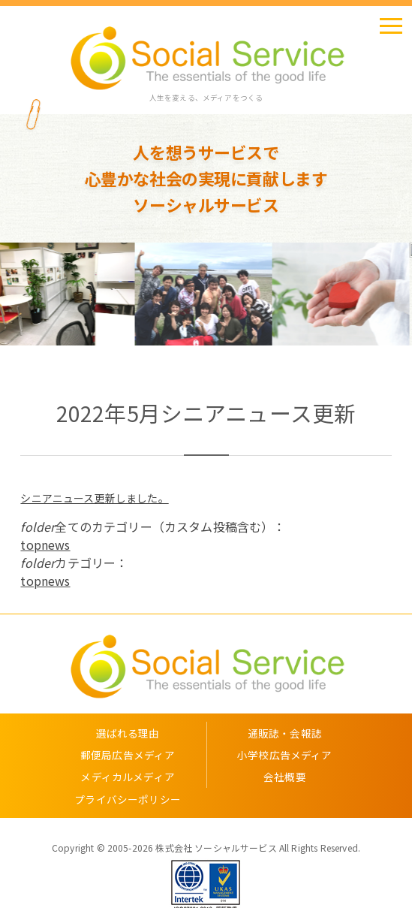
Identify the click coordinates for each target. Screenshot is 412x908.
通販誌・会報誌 (285, 733)
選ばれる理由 (128, 733)
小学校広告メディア (284, 754)
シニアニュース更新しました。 (94, 497)
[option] (68, 294)
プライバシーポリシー (127, 799)
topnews (45, 544)
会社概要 (284, 776)
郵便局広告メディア (127, 754)
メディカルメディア (127, 776)
